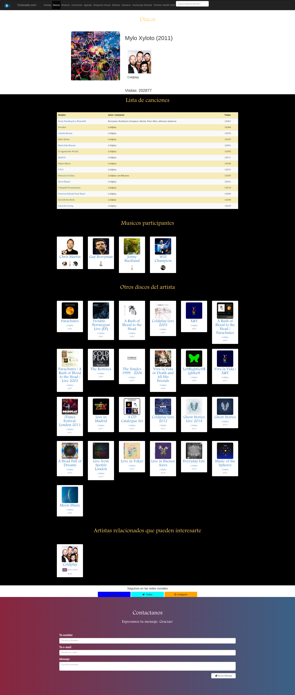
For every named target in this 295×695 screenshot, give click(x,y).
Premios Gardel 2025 (164, 5)
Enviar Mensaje (223, 675)
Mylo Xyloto (64, 139)
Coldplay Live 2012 (163, 419)
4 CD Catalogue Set (132, 419)
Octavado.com (26, 5)
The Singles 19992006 (132, 371)
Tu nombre (66, 635)
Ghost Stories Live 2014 (194, 419)
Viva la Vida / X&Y (225, 371)
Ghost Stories (225, 417)
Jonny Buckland (132, 259)
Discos (56, 5)
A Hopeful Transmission (69, 187)
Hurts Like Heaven (67, 145)
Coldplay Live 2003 (163, 323)
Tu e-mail (65, 647)
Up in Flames (64, 181)
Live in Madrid (101, 419)
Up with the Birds (66, 200)
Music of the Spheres (225, 463)
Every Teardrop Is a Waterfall (72, 121)
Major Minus (64, 163)
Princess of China (66, 175)
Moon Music (70, 505)
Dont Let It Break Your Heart (71, 193)
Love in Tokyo (132, 461)
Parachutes (70, 321)
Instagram (181, 594)
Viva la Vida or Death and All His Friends (163, 375)
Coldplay (70, 325)
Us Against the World (68, 151)
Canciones (76, 5)
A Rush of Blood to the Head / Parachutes (225, 327)
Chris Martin (70, 257)
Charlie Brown (65, 133)
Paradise (62, 127)
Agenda (88, 5)
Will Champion (163, 259)
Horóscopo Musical (142, 5)
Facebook (114, 594)
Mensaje (64, 659)
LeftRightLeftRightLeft (194, 371)
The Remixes (101, 369)
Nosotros (126, 5)
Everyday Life (194, 461)
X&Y (194, 321)
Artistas (47, 5)
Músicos (65, 5)
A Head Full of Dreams (70, 463)
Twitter (147, 594)
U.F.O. (61, 169)
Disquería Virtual (101, 5)
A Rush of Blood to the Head (132, 325)
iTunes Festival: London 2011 (70, 421)
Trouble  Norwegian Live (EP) (101, 325)
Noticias (116, 5)
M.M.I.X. (62, 157)
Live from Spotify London (101, 465)
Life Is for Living (65, 206)
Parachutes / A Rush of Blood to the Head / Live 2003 (70, 375)
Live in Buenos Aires (163, 463)
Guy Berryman (101, 257)
